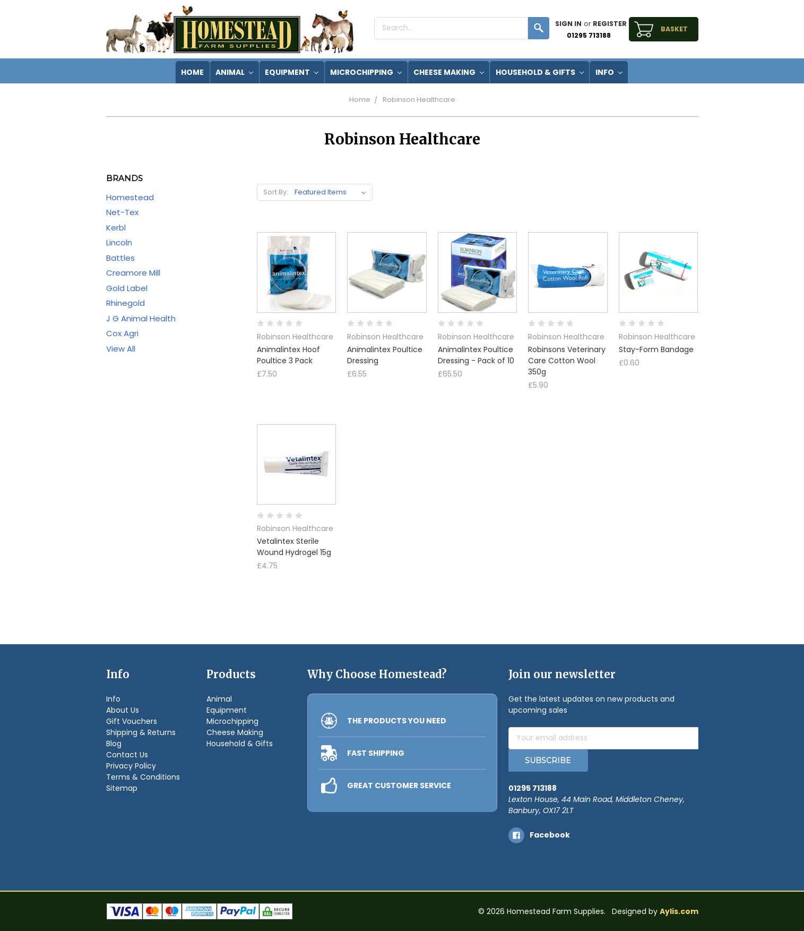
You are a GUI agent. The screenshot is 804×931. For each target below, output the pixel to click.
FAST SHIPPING (375, 753)
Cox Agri (122, 333)
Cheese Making (448, 72)
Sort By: (275, 192)
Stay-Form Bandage (656, 349)
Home (359, 100)
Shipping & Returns (141, 732)
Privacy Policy (131, 766)
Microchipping (366, 72)
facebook (550, 835)
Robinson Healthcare (419, 100)
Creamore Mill (133, 272)
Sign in (568, 23)
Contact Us (127, 754)
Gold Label (127, 288)
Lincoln (119, 242)
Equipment (291, 72)
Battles (120, 257)
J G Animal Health (141, 318)
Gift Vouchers (131, 721)
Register (610, 23)
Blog (114, 743)
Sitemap (121, 788)
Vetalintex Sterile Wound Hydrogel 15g (294, 547)
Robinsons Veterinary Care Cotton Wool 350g (567, 360)
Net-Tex (122, 212)
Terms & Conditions (143, 777)
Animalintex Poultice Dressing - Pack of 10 (476, 355)
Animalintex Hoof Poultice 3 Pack (288, 355)
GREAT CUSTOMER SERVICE (399, 785)
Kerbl (116, 227)
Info (609, 72)
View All (120, 348)
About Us (122, 710)
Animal (234, 72)
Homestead (130, 197)
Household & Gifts (540, 72)
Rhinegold (125, 303)
